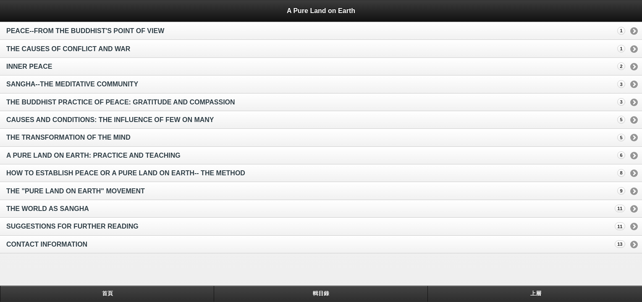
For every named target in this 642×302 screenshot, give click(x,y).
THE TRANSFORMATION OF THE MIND (68, 137)
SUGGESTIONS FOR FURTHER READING (72, 226)
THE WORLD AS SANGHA (47, 208)
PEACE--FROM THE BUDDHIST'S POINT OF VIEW (85, 30)
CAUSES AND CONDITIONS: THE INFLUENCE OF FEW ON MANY (110, 119)
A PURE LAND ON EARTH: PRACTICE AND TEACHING (93, 155)
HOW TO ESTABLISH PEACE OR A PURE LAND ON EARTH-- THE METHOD (125, 173)
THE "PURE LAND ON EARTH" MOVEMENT (75, 191)
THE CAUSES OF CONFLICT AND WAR (68, 48)
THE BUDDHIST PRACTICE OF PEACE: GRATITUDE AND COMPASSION (120, 102)
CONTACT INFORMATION (46, 244)
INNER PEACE (29, 66)
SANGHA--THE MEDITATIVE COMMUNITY (72, 84)
